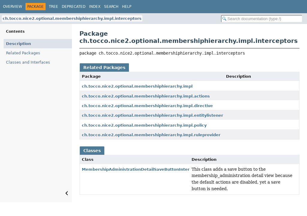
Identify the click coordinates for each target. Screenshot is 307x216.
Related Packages (23, 53)
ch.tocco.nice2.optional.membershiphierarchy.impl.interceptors (72, 18)
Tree (53, 6)
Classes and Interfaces (28, 62)
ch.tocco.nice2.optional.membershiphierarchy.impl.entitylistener (152, 115)
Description (18, 43)
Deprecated (73, 6)
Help (126, 6)
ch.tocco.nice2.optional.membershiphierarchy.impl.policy (144, 125)
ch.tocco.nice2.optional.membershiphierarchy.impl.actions (146, 96)
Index (94, 6)
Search (111, 6)
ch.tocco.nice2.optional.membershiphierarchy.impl (137, 86)
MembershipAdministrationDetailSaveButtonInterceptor (143, 169)
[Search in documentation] (262, 18)
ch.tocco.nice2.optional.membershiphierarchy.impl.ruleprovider (151, 135)
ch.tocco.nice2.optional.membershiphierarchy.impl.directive (147, 106)
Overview (12, 6)
